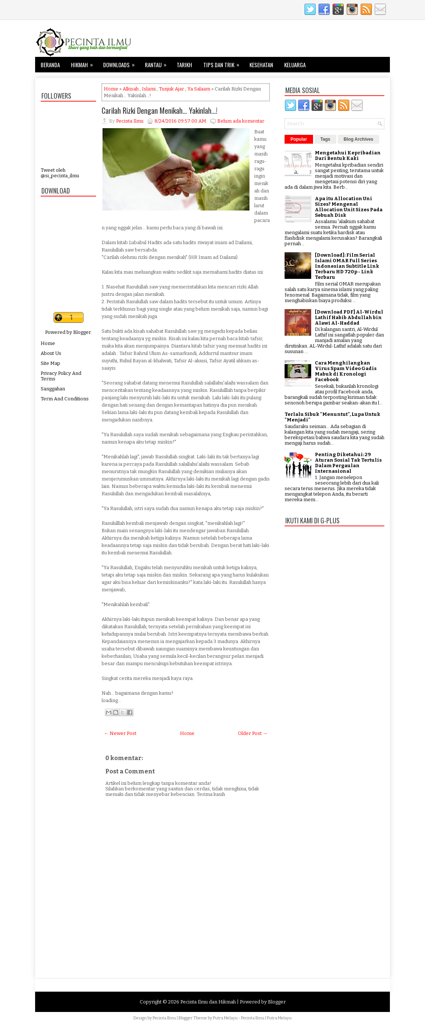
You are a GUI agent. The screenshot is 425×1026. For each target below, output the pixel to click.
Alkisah (131, 89)
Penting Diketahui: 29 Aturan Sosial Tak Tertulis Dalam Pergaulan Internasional (348, 463)
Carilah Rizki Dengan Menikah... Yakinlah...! (159, 110)
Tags (325, 139)
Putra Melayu (225, 1018)
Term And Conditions (65, 398)
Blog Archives (358, 139)
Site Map (50, 363)
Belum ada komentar (240, 121)
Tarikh (184, 65)
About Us (51, 353)
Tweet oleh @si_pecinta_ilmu (60, 172)
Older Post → (253, 733)
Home (48, 343)
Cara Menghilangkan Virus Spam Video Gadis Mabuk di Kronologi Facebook (346, 371)
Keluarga (295, 65)
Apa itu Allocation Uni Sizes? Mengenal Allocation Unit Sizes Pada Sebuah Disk (348, 207)
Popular (298, 139)
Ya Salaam (198, 89)
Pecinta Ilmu (164, 1018)
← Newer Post (120, 733)
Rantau (158, 63)
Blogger (82, 332)
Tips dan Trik (223, 63)
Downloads (121, 63)
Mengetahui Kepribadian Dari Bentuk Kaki (348, 155)
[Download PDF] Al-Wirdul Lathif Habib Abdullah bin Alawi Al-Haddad (349, 317)
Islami (149, 89)
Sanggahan (53, 388)
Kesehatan (261, 65)
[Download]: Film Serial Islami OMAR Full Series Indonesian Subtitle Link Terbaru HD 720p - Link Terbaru (347, 266)
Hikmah (84, 63)
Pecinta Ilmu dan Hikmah (208, 1002)
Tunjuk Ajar (171, 89)
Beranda (50, 65)
